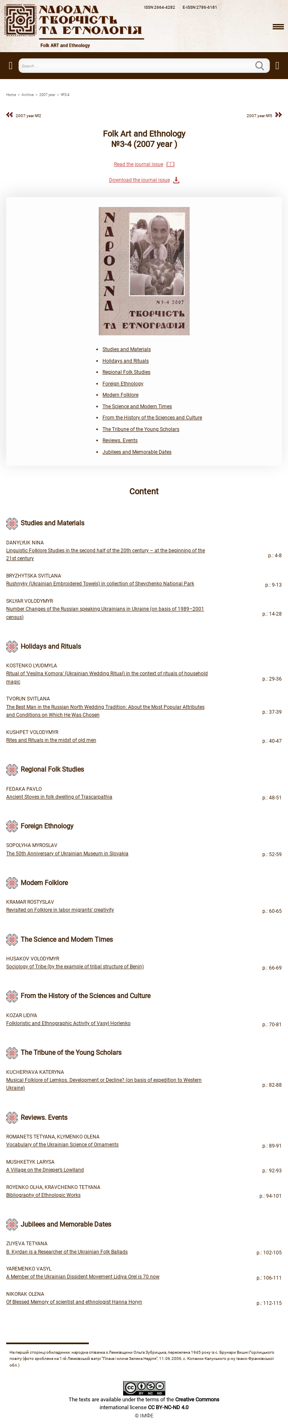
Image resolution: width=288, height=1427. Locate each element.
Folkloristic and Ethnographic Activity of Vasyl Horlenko (68, 1023)
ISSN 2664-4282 (159, 7)
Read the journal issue (138, 164)
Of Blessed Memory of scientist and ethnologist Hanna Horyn (74, 1302)
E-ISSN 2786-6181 (200, 7)
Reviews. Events (120, 440)
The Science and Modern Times (137, 406)
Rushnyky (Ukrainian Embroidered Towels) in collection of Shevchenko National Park (100, 584)
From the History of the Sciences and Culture (152, 418)
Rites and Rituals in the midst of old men (51, 740)
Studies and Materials (126, 349)
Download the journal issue (139, 180)
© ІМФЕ (144, 1416)
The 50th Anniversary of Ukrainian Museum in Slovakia (67, 854)
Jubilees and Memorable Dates (136, 452)
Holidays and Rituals (125, 361)
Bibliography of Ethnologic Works (43, 1195)
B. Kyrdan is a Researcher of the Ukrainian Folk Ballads (67, 1252)
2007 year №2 (28, 115)
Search (265, 66)
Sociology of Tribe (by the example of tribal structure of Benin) (75, 967)
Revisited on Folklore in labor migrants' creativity (60, 910)
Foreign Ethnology (122, 384)
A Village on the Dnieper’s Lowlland (45, 1170)
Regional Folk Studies (126, 372)
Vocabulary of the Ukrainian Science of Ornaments (62, 1145)
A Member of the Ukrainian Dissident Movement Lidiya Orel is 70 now (82, 1277)
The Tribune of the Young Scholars (140, 429)
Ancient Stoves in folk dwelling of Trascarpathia (59, 797)
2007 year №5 (259, 115)
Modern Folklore (120, 395)
